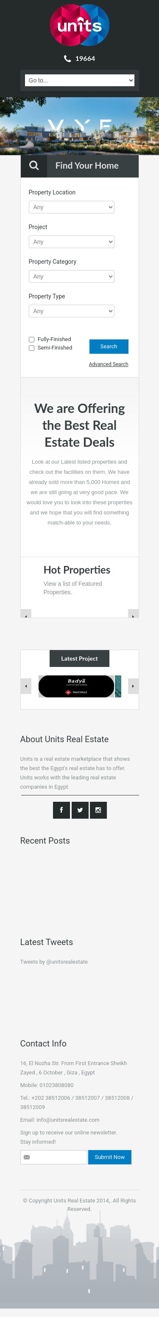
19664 (79, 58)
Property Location (52, 192)
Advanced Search (108, 364)
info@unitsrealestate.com (68, 1120)
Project (38, 227)
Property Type (47, 296)
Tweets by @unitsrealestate (54, 962)
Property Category (53, 261)
